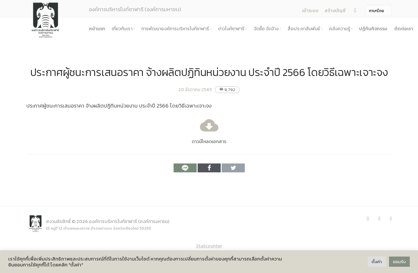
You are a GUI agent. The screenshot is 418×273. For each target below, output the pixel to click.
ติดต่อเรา (403, 28)
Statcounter (209, 245)
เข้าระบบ (310, 10)
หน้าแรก (97, 28)
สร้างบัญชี (335, 10)
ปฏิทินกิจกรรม (373, 28)
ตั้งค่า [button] (377, 262)
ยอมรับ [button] (399, 262)
